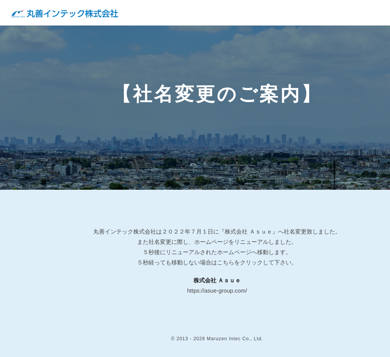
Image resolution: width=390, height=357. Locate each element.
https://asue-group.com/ (217, 290)
